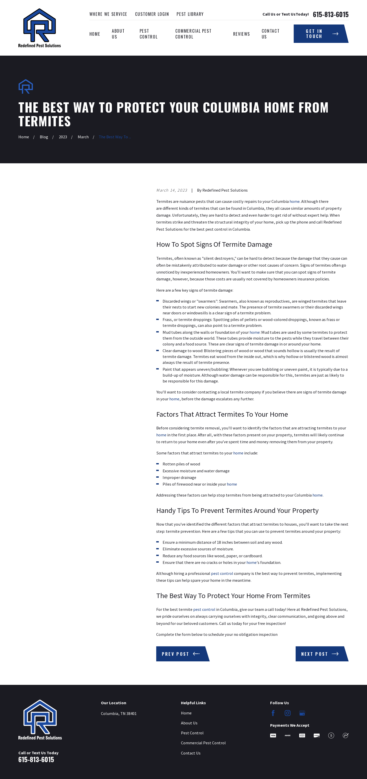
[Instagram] (288, 713)
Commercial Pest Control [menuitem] (193, 34)
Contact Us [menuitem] (271, 34)
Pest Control (192, 732)
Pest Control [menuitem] (149, 34)
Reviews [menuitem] (241, 34)
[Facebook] (273, 713)
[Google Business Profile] (302, 713)
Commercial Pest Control (203, 742)
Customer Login (152, 14)
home (295, 201)
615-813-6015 (331, 14)
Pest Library (190, 14)
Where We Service (108, 14)
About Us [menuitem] (118, 34)
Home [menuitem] (94, 34)
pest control (222, 573)
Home (186, 712)
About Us (189, 722)
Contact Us (191, 753)
